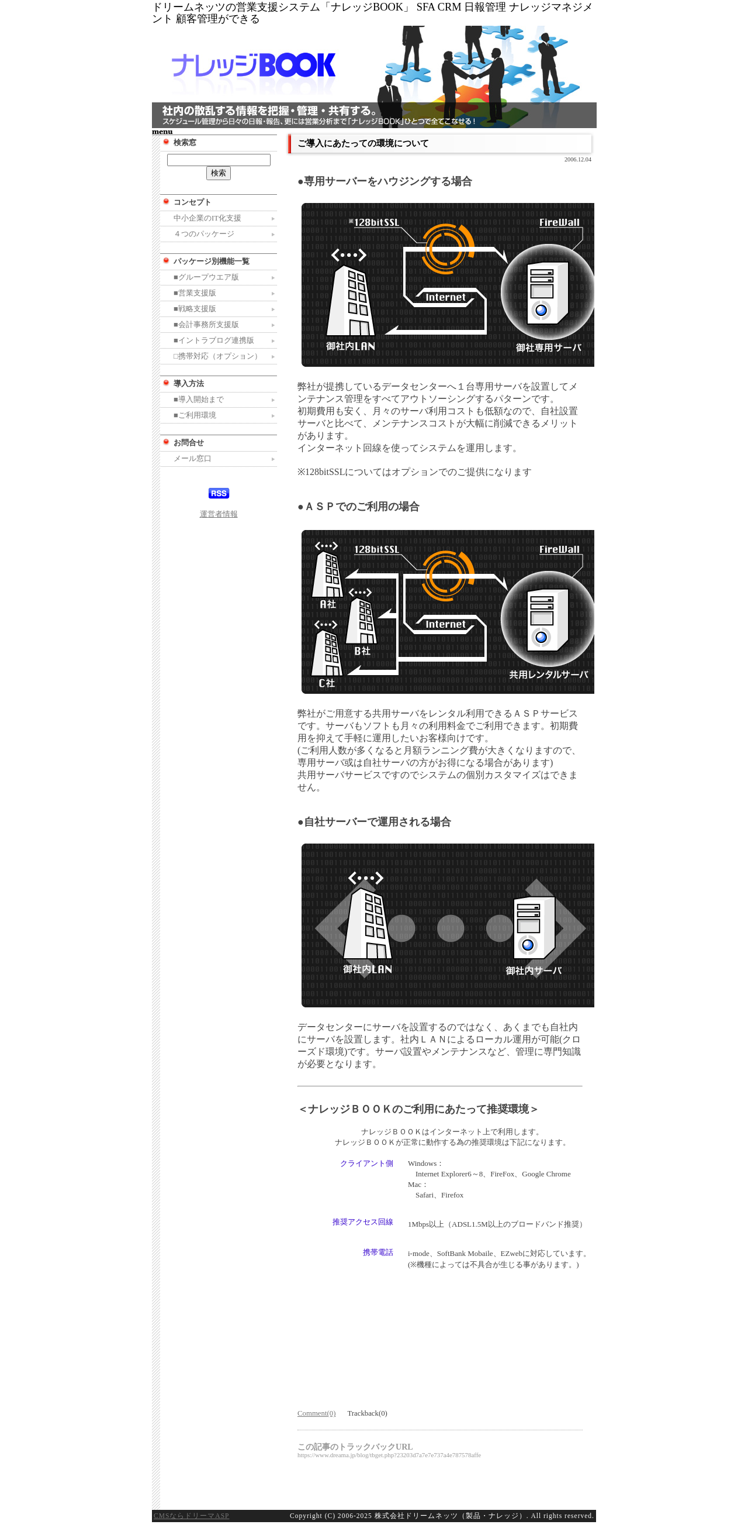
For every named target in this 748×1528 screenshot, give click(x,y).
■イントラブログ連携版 (214, 340)
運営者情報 (219, 514)
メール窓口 (193, 459)
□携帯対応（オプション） (218, 356)
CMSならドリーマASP (191, 1515)
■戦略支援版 (195, 309)
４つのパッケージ (204, 234)
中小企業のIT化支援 (207, 218)
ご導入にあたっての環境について (363, 143)
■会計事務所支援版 (206, 325)
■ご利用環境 (195, 415)
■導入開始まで (199, 399)
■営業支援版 (195, 293)
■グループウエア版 (206, 277)
